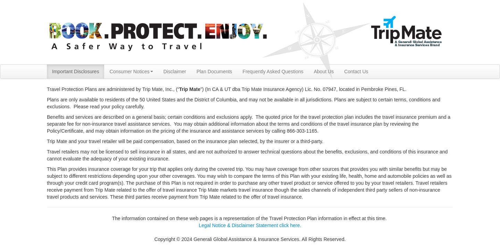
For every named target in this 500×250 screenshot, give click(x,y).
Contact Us (356, 71)
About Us (324, 71)
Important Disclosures (75, 71)
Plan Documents (214, 71)
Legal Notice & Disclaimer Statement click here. (250, 225)
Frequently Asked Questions (273, 71)
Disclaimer (175, 71)
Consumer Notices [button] (131, 71)
